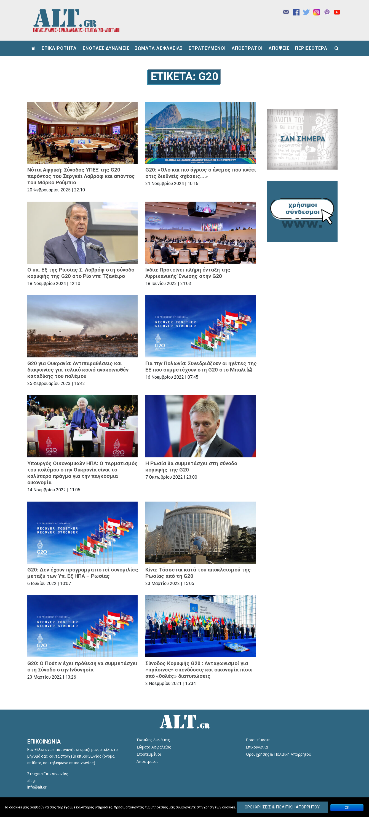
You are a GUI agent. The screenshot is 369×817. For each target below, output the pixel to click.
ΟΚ (347, 808)
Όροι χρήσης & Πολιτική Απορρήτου (278, 754)
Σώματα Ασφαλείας (154, 747)
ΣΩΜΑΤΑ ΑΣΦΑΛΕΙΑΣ (159, 48)
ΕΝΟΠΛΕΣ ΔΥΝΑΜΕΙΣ (106, 48)
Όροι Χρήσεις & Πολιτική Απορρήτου (282, 807)
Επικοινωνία (257, 747)
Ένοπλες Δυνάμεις (153, 739)
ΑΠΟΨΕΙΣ (279, 48)
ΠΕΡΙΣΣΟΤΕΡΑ (311, 48)
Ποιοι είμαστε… (259, 739)
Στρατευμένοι (149, 754)
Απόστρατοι (147, 761)
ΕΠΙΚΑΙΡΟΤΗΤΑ (59, 48)
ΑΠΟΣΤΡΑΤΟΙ (247, 48)
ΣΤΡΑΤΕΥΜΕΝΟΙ (207, 48)
